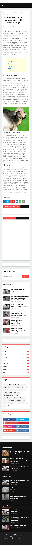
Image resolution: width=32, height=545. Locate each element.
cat (24, 384)
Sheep (9, 387)
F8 (8, 405)
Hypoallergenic (7, 398)
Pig (26, 387)
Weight (19, 400)
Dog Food (15, 390)
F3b (19, 403)
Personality (22, 398)
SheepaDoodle (19, 539)
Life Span (16, 398)
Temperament (11, 400)
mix (16, 372)
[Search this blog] (12, 276)
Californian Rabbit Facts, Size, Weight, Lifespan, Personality (20, 305)
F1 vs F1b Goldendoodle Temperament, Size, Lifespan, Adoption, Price (18, 460)
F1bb (15, 403)
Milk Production (11, 66)
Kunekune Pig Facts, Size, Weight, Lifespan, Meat (18, 290)
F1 (10, 390)
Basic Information (8, 395)
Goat (16, 360)
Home (4, 12)
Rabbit (21, 390)
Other (19, 384)
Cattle (8, 12)
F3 (18, 392)
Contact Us (23, 537)
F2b (23, 400)
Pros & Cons (16, 387)
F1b (16, 354)
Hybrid (16, 363)
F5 (22, 403)
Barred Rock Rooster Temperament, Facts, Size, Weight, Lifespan (18, 330)
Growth (16, 395)
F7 (4, 405)
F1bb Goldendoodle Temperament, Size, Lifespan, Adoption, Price (20, 452)
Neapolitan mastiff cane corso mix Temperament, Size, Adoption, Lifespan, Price (20, 298)
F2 (25, 390)
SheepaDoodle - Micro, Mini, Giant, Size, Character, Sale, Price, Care (16, 5)
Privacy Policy (13, 535)
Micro (16, 366)
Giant (16, 357)
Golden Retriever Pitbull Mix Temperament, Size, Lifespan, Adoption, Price (18, 496)
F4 (4, 403)
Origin (9, 68)
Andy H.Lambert (8, 26)
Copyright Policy (22, 535)
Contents (10, 61)
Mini (16, 369)
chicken (6, 390)
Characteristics (11, 64)
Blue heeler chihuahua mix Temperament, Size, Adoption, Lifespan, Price (18, 313)
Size (5, 400)
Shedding (10, 403)
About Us (17, 537)
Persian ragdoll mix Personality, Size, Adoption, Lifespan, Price (19, 321)
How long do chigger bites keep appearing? (19, 488)
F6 (26, 403)
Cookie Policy (10, 537)
